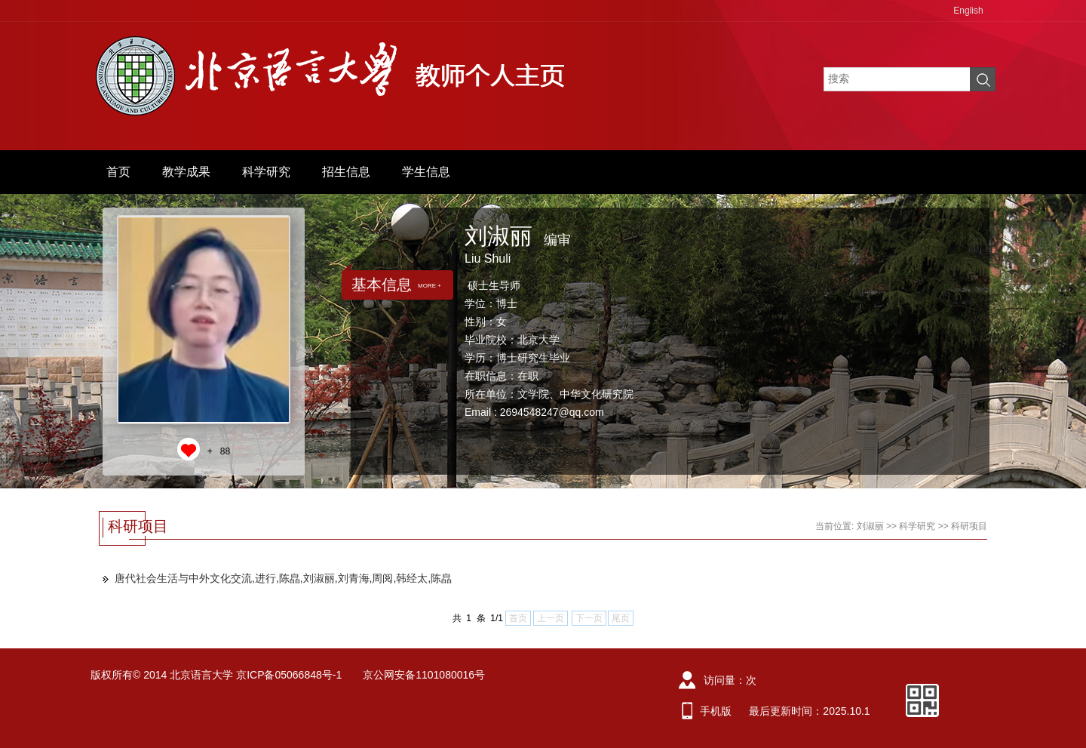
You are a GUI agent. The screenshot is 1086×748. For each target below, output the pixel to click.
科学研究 (266, 171)
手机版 (716, 711)
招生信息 (346, 171)
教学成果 (186, 171)
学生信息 (426, 171)
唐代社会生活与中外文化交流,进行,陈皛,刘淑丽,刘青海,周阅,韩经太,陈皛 (283, 578)
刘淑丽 (870, 526)
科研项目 (969, 526)
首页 (118, 171)
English (968, 10)
